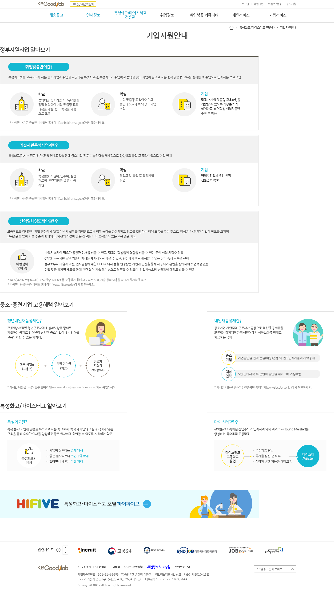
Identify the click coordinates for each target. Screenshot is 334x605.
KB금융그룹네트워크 (271, 569)
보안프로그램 (182, 567)
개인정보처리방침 (159, 567)
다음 (65, 552)
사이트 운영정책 (133, 567)
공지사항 (291, 4)
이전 (65, 548)
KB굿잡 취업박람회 (83, 4)
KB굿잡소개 (84, 567)
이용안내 (100, 567)
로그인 (245, 4)
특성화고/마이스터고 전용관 (256, 28)
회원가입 (259, 4)
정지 (58, 550)
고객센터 (115, 567)
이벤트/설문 (275, 4)
